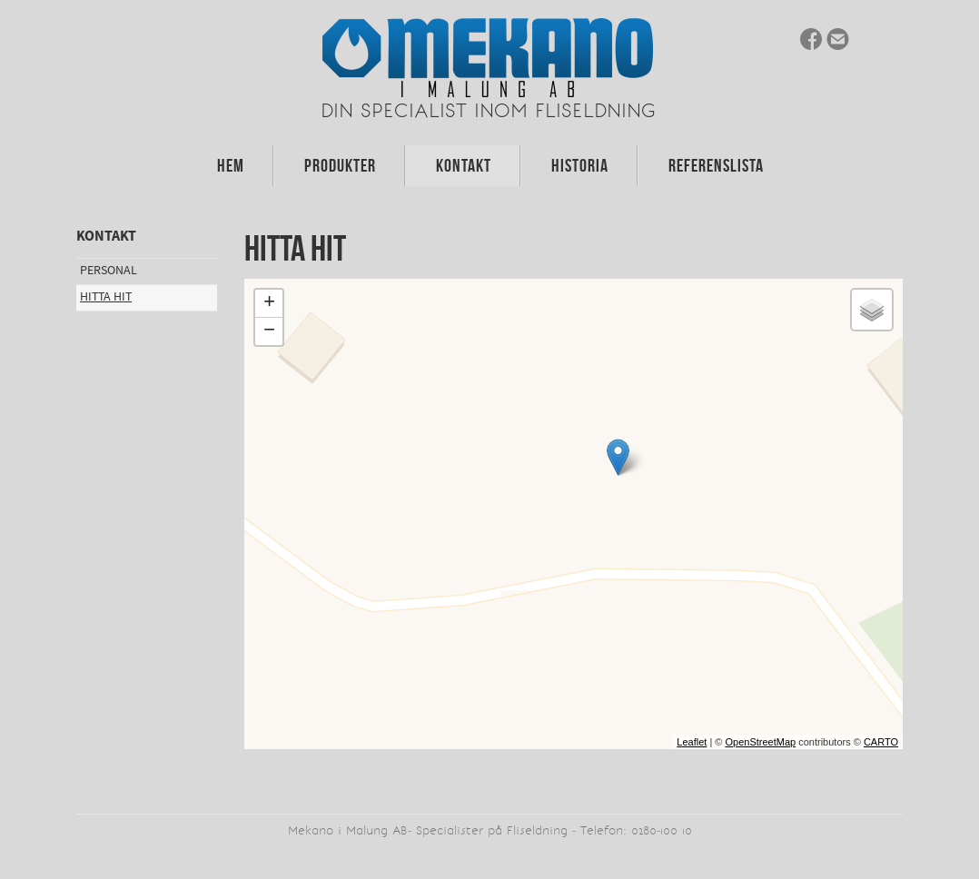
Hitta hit (106, 297)
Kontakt (463, 165)
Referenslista (716, 165)
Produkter (340, 165)
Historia (579, 165)
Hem (230, 165)
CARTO (881, 741)
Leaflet (692, 741)
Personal (108, 270)
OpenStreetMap (760, 741)
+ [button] (269, 303)
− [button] (269, 331)
